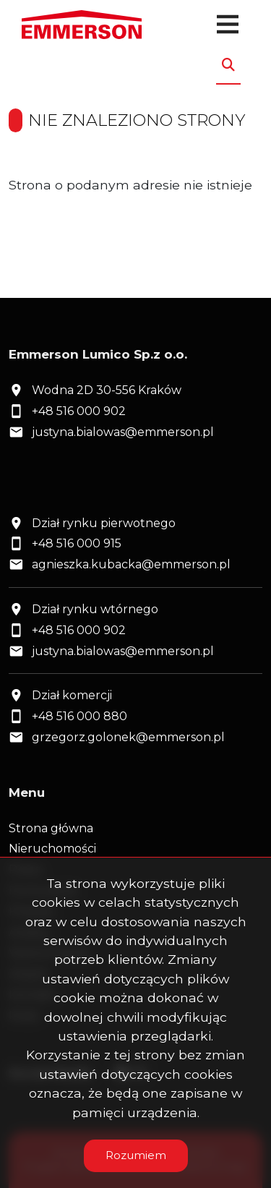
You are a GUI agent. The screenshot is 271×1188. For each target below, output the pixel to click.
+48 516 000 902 (79, 411)
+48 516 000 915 (76, 543)
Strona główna (51, 828)
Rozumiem (136, 1155)
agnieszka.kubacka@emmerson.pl (131, 564)
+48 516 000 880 (79, 716)
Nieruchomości (52, 848)
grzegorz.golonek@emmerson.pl (128, 737)
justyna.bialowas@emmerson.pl (123, 432)
